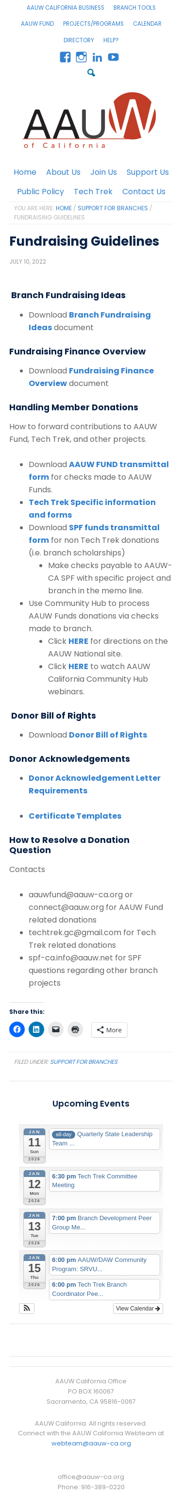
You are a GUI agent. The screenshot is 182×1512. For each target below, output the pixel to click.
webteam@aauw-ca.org (91, 1443)
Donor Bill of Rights (108, 734)
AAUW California (91, 120)
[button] (26, 1308)
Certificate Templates (75, 816)
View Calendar (138, 1308)
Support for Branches (83, 1062)
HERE (78, 641)
